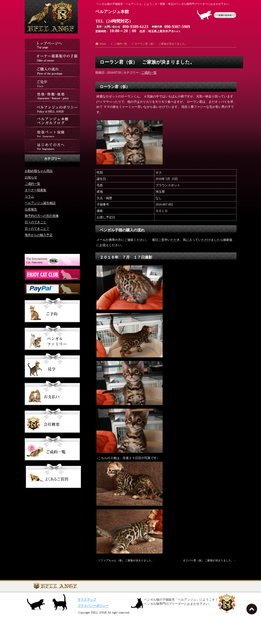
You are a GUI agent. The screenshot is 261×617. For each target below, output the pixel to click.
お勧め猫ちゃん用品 (39, 170)
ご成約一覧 (149, 72)
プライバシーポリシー (93, 605)
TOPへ (252, 610)
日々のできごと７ (37, 228)
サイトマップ (87, 599)
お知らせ (31, 177)
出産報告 (31, 209)
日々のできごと (35, 222)
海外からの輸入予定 (39, 234)
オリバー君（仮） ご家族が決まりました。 (208, 560)
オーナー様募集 (35, 190)
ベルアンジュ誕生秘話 (40, 202)
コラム (29, 196)
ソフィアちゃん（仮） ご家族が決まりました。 (126, 560)
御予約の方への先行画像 (42, 215)
